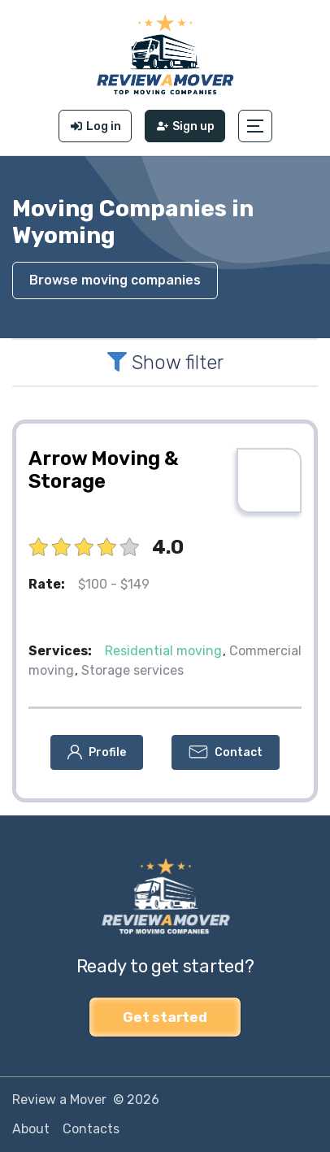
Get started (164, 1017)
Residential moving (163, 651)
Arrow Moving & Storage (103, 470)
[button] (255, 126)
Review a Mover (59, 1099)
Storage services (132, 670)
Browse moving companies (115, 280)
